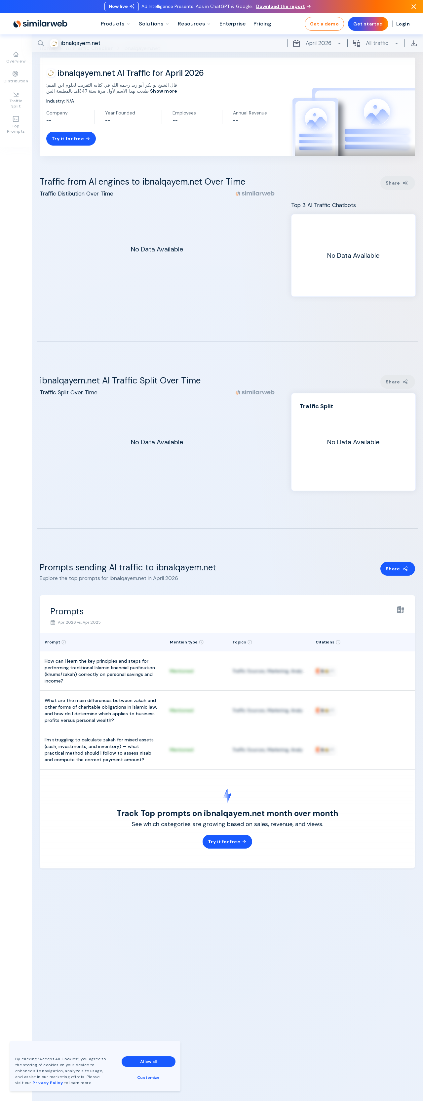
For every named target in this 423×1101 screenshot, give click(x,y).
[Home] (40, 26)
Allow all (148, 1061)
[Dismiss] (414, 8)
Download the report (283, 8)
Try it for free (71, 139)
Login (403, 26)
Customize (148, 1077)
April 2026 (317, 46)
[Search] (227, 46)
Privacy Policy (47, 1082)
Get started (368, 26)
